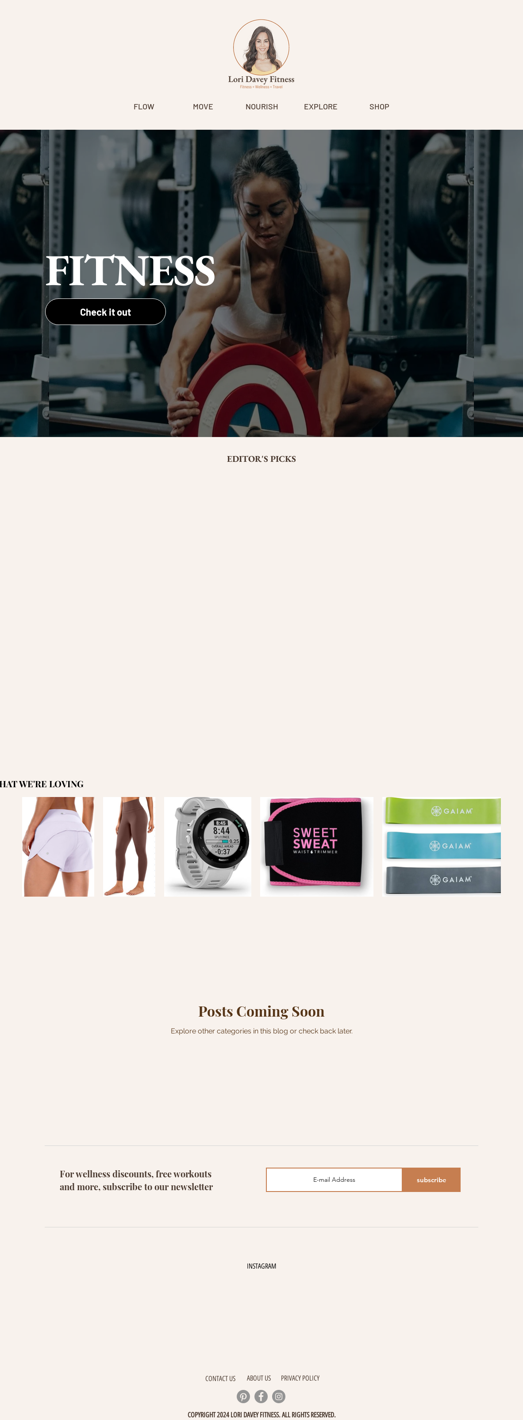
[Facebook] (261, 1396)
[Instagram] (278, 1396)
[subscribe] (431, 1180)
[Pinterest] (243, 1396)
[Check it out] (105, 311)
